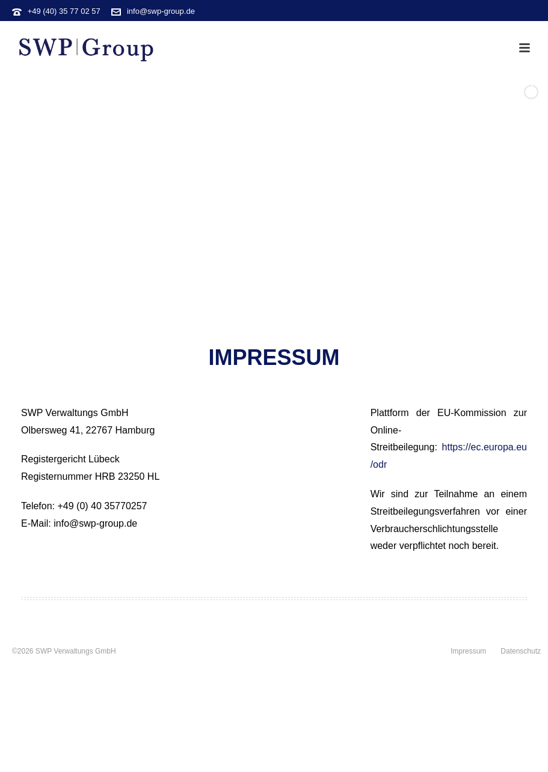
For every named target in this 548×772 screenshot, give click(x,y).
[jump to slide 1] (261, 317)
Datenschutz (520, 651)
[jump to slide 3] (287, 317)
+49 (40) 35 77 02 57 (64, 11)
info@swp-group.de (161, 11)
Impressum (468, 651)
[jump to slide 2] (274, 317)
